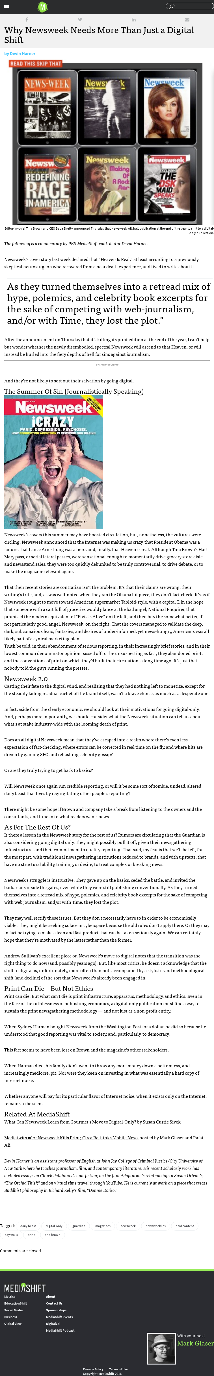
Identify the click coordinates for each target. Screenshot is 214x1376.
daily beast (28, 1226)
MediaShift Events (59, 1317)
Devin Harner (22, 53)
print (31, 1235)
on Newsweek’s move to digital (103, 955)
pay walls (11, 1235)
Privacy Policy (93, 1369)
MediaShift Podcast (60, 1330)
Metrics (9, 1296)
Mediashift (43, 7)
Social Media (13, 1310)
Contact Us (54, 1303)
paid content (185, 1226)
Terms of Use (118, 1369)
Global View (12, 1323)
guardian (78, 1226)
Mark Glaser (195, 1342)
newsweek (128, 1226)
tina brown (52, 1235)
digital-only (54, 1226)
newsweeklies (156, 1226)
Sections (6, 6)
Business (10, 1317)
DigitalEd (53, 1323)
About (50, 1296)
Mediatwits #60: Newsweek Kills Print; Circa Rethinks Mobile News (71, 1137)
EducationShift (15, 1303)
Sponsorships (56, 1310)
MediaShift (25, 1287)
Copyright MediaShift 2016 (102, 1373)
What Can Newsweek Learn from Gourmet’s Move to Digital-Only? (70, 1121)
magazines (103, 1226)
